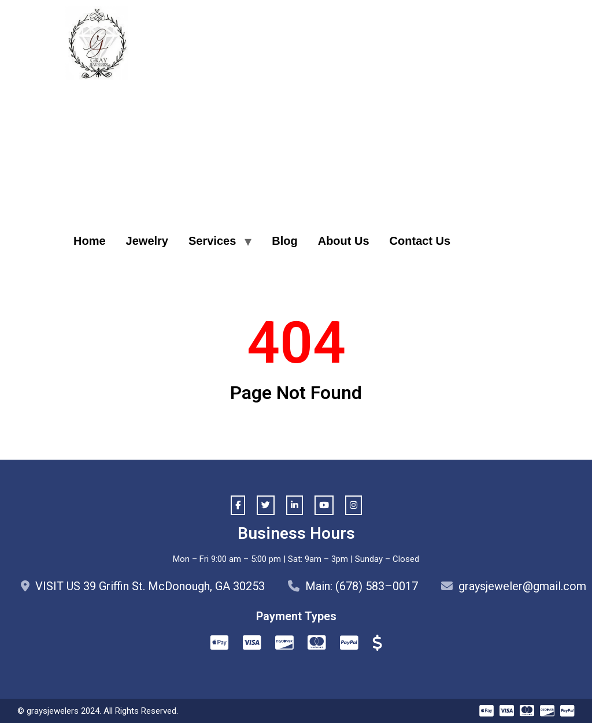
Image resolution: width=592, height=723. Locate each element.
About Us (343, 240)
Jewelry (147, 240)
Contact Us (420, 240)
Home (89, 240)
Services (212, 240)
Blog (284, 240)
